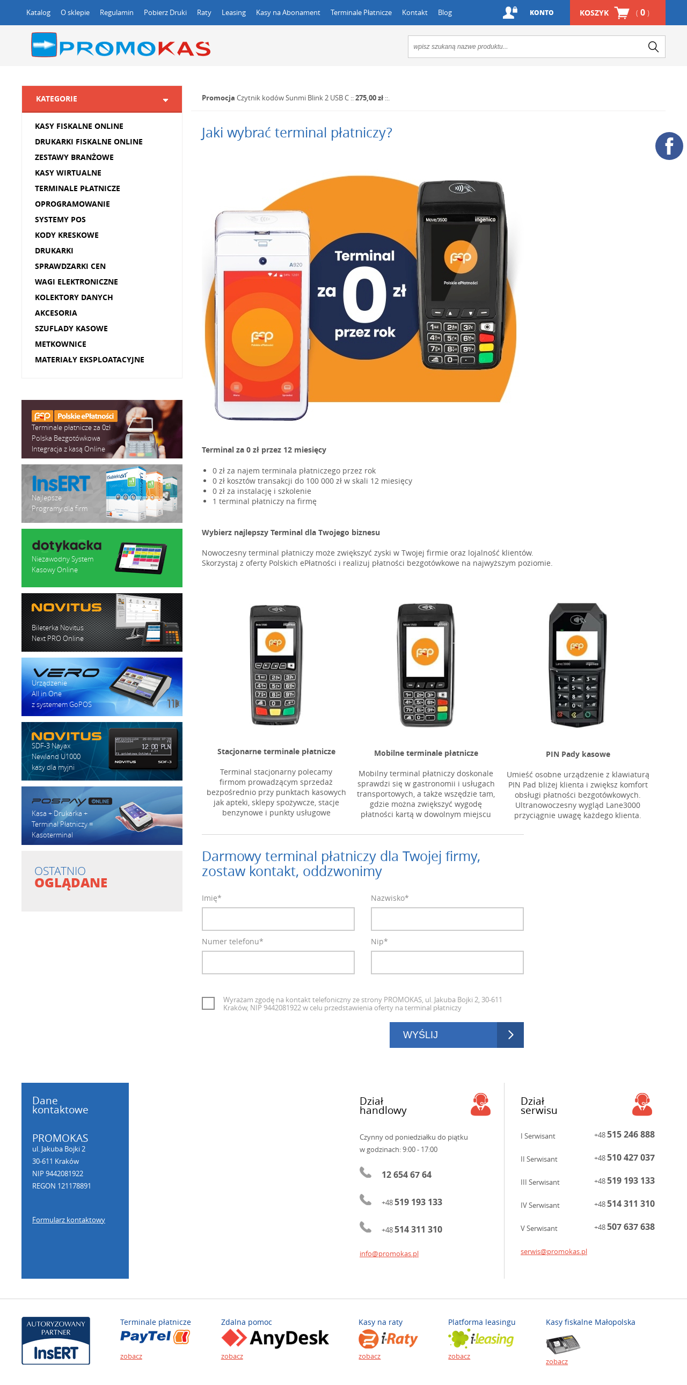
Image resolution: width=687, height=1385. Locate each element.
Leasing (234, 12)
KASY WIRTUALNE (68, 172)
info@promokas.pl (389, 1253)
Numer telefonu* (233, 941)
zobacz (131, 1356)
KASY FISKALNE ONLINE (79, 126)
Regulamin (117, 12)
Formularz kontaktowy (68, 1219)
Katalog (38, 12)
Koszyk (614, 12)
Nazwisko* (390, 898)
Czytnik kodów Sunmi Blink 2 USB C (293, 98)
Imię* (212, 898)
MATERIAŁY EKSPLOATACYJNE (89, 359)
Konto (542, 12)
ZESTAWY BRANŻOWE (74, 157)
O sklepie (75, 12)
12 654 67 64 (407, 1174)
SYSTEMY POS (60, 219)
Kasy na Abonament (288, 12)
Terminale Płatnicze (361, 12)
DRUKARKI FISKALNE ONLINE (89, 141)
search (653, 46)
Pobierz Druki (165, 12)
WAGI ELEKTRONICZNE (76, 281)
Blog (445, 12)
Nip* (379, 941)
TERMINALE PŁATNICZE (77, 188)
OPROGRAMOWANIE (72, 204)
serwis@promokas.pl (554, 1251)
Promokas (120, 44)
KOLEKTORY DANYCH (74, 297)
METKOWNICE (60, 344)
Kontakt (415, 12)
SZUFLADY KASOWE (71, 328)
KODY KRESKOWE (67, 235)
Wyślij (420, 1035)
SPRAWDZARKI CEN (70, 266)
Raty (204, 12)
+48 (412, 1202)
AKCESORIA (56, 313)
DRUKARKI (54, 250)
